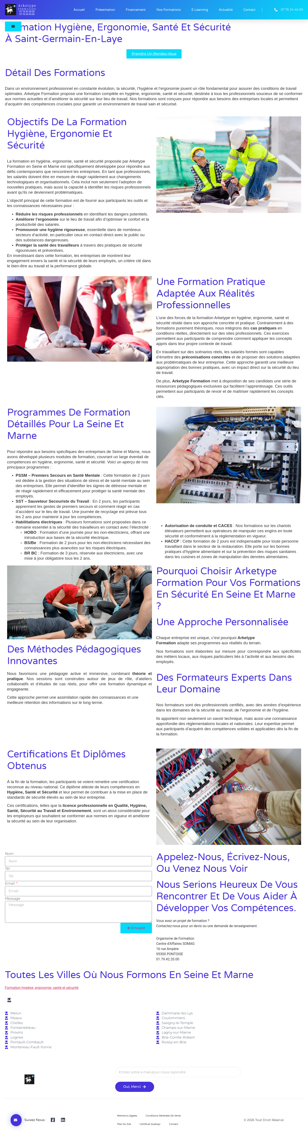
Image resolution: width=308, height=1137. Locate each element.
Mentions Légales (127, 1116)
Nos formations (168, 10)
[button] (13, 27)
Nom (9, 854)
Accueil (79, 10)
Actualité (226, 10)
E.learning (200, 10)
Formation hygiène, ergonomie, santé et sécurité (42, 988)
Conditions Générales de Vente (163, 1116)
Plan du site (124, 1124)
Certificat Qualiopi (150, 1124)
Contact (249, 10)
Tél (7, 869)
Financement (136, 10)
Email (10, 884)
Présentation (105, 10)
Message (12, 898)
